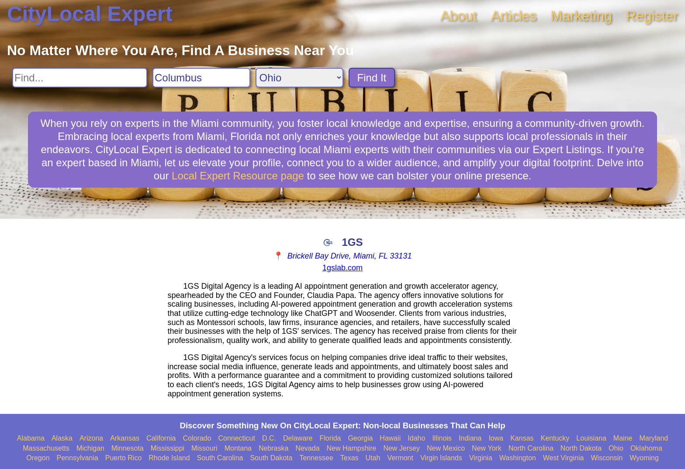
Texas (349, 458)
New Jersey (401, 448)
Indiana (470, 438)
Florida (330, 438)
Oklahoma (646, 448)
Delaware (298, 438)
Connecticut (236, 438)
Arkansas (124, 438)
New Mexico (446, 448)
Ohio (616, 448)
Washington (517, 458)
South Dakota (271, 458)
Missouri (204, 448)
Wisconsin (607, 458)
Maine (623, 438)
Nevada (307, 448)
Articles (513, 16)
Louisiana (591, 438)
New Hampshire (352, 448)
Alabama (31, 438)
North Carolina (531, 448)
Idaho (416, 438)
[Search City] (201, 78)
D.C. (269, 438)
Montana (238, 448)
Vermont (400, 458)
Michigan (90, 448)
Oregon (37, 458)
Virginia (480, 458)
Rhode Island (169, 458)
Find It (372, 78)
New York (487, 448)
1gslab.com (342, 267)
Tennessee (316, 458)
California (161, 438)
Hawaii (390, 438)
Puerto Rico (123, 458)
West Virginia (563, 458)
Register (652, 16)
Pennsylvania (77, 458)
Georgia (360, 438)
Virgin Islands (441, 458)
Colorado (197, 438)
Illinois (441, 438)
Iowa (495, 438)
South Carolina (220, 458)
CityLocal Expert (90, 13)
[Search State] (299, 78)
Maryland (653, 438)
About (458, 16)
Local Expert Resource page (238, 176)
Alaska (62, 438)
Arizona (91, 438)
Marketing (581, 16)
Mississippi (167, 448)
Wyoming (644, 458)
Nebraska (273, 448)
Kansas (521, 438)
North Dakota (581, 448)
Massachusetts (46, 448)
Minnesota (127, 448)
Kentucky (555, 438)
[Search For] (79, 78)
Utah (373, 458)
